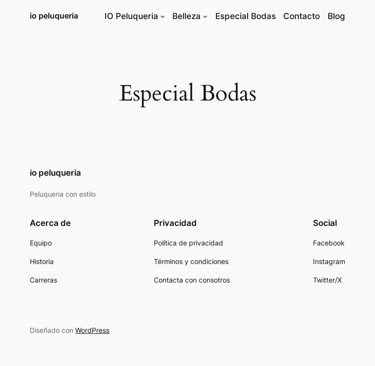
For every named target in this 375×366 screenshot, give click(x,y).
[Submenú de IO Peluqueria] (162, 16)
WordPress (92, 330)
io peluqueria (54, 15)
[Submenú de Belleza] (205, 16)
